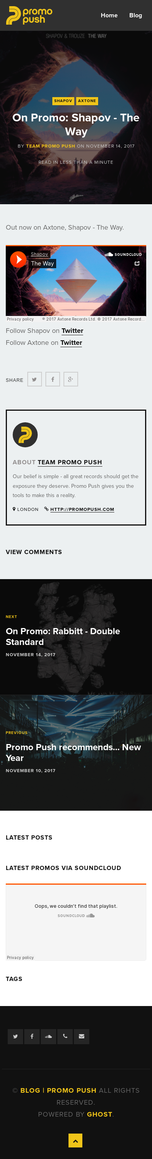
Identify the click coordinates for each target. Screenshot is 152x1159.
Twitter (72, 330)
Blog (135, 15)
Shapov (63, 101)
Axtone (87, 101)
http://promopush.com (82, 509)
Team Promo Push (50, 146)
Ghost (99, 1114)
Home (109, 15)
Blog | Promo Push (59, 1090)
